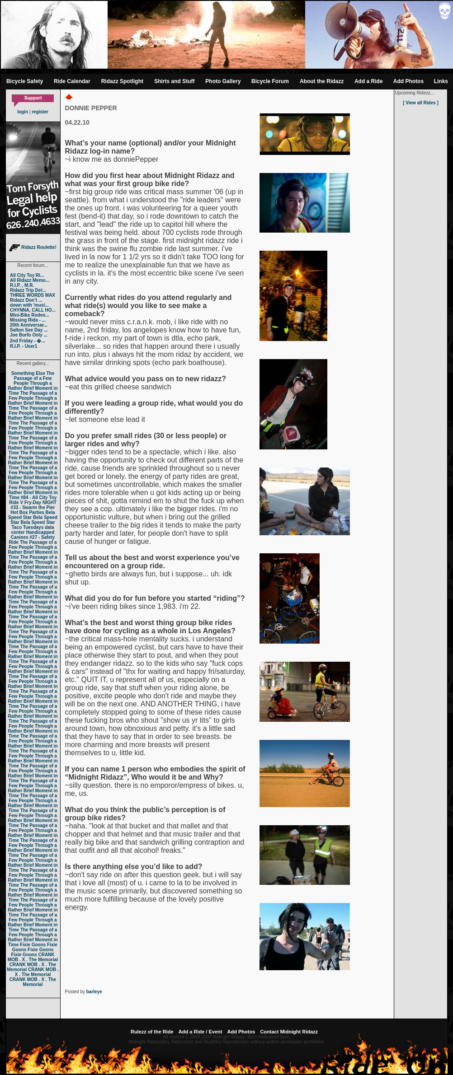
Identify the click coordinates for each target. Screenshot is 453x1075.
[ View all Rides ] (421, 102)
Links (441, 81)
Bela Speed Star (31, 515)
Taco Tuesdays (27, 527)
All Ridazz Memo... (29, 280)
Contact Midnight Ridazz (289, 1031)
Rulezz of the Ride (152, 1031)
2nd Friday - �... (27, 340)
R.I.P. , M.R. (22, 285)
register (40, 111)
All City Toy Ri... (27, 275)
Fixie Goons (33, 944)
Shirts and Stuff (174, 81)
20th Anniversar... (28, 324)
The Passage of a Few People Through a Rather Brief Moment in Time (32, 383)
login (22, 111)
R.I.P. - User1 (23, 346)
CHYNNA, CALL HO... (33, 310)
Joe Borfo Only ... (28, 334)
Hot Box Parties (27, 512)
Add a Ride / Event (200, 1031)
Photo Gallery (223, 81)
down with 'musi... (29, 305)
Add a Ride (368, 81)
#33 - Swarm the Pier (33, 507)
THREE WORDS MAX (32, 295)
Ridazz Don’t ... (26, 300)
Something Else (28, 373)
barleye (94, 991)
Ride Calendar (72, 81)
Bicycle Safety (24, 81)
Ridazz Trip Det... (28, 290)
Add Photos (408, 81)
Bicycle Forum (270, 81)
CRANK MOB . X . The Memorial (33, 957)
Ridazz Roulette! (33, 247)
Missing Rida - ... (28, 320)
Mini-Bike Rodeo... (29, 315)
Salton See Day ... (28, 329)
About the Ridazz (322, 81)
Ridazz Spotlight (122, 81)
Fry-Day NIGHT (40, 502)
